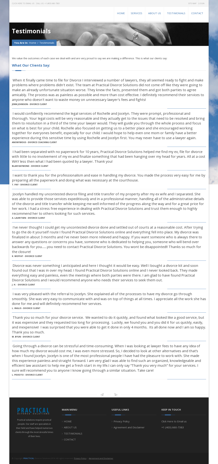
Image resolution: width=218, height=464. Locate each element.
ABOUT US (70, 427)
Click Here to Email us (174, 421)
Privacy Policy (122, 421)
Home (32, 42)
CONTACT (70, 439)
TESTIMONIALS (73, 433)
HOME (68, 421)
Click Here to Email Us (23, 3)
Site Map (192, 3)
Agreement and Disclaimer (129, 427)
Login (201, 3)
